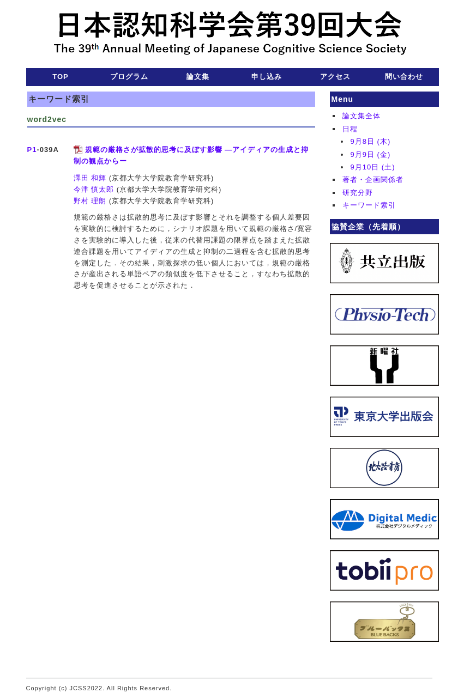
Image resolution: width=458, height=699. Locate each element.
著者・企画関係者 (372, 179)
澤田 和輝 (90, 178)
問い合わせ (404, 76)
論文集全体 (361, 116)
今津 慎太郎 (94, 189)
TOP (60, 76)
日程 (350, 129)
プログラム (129, 76)
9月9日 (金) (371, 154)
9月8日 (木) (371, 141)
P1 (32, 149)
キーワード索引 (369, 205)
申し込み (266, 76)
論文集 (197, 76)
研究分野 (357, 193)
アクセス (335, 76)
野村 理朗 (90, 201)
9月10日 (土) (373, 167)
